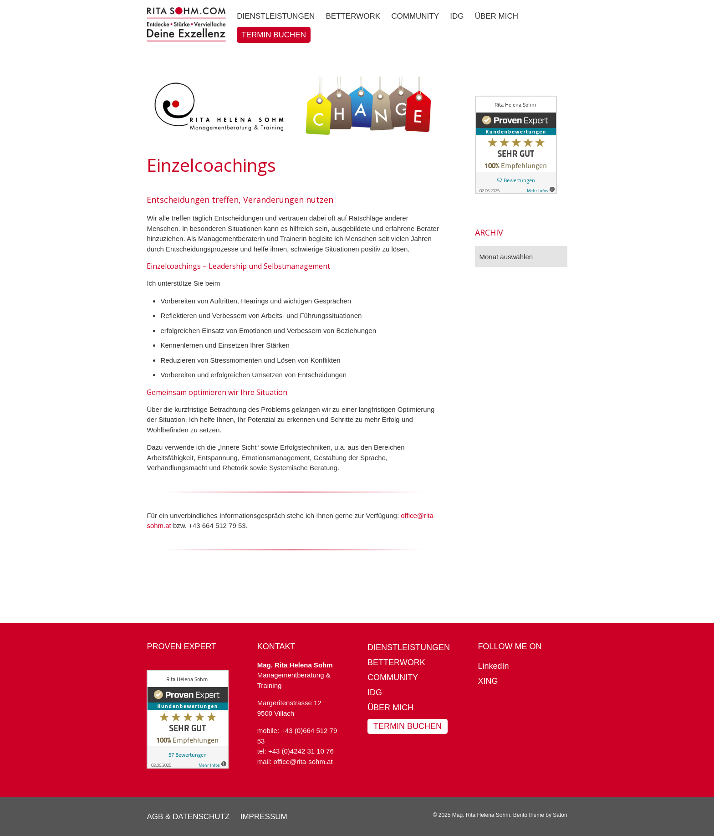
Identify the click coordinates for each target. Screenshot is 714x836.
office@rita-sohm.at (303, 761)
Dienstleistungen (408, 647)
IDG (374, 692)
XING (488, 681)
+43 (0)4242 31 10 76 (301, 751)
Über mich (390, 707)
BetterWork (396, 662)
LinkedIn (493, 666)
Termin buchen (407, 726)
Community (392, 677)
